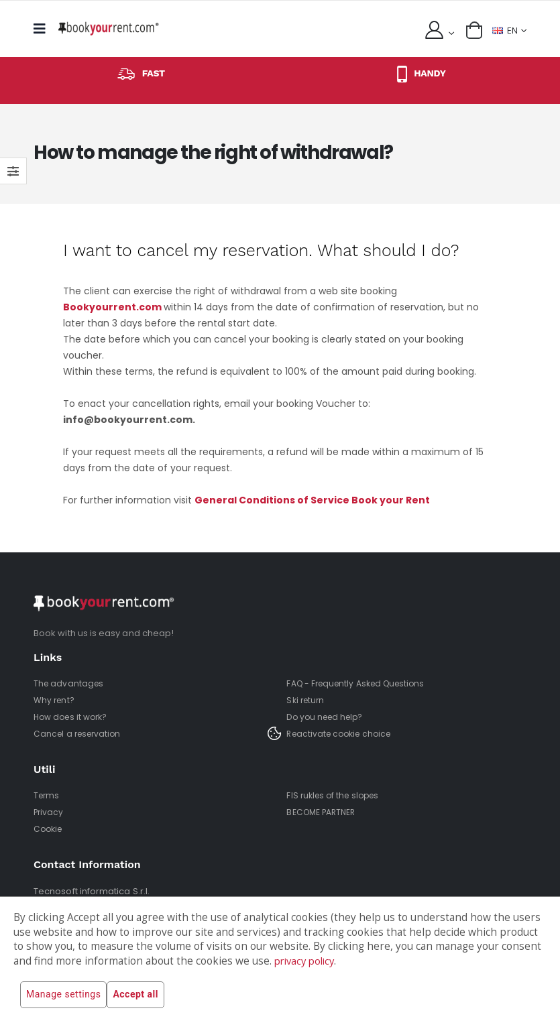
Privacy (49, 812)
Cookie (49, 829)
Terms (47, 795)
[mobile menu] (43, 28)
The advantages (70, 683)
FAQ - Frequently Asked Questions (360, 683)
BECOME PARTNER (324, 812)
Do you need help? (328, 717)
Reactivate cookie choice (342, 733)
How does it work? (74, 717)
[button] (471, 30)
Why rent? (56, 700)
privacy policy (307, 961)
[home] (108, 28)
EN (503, 29)
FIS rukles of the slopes (336, 795)
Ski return (306, 700)
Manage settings (63, 995)
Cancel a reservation (80, 733)
